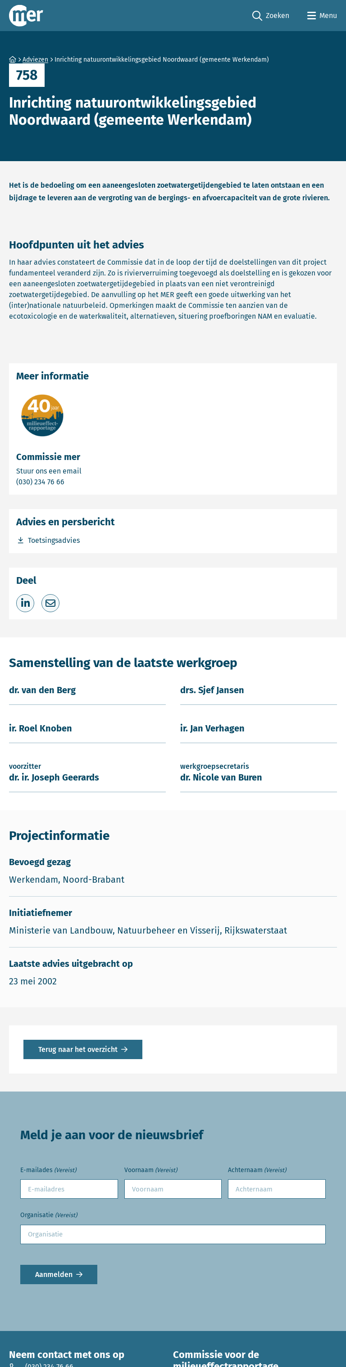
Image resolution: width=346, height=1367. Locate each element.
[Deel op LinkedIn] (25, 603)
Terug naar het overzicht (78, 1049)
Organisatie (48, 1215)
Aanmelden (54, 1274)
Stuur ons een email (84, 470)
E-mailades (48, 1170)
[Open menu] (322, 15)
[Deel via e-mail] (50, 603)
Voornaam (150, 1170)
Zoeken (270, 16)
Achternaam (257, 1170)
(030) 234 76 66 (71, 481)
